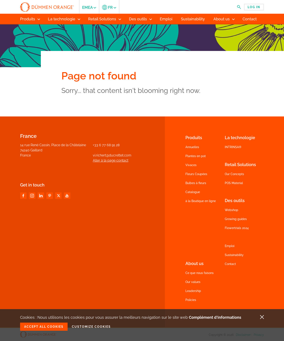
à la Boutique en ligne (200, 201)
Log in (254, 7)
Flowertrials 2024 (237, 228)
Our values (192, 282)
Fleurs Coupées (196, 174)
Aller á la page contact (110, 160)
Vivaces (191, 165)
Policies (190, 300)
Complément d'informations (215, 317)
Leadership (193, 291)
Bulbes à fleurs (195, 183)
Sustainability (234, 255)
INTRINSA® (233, 147)
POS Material (234, 183)
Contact (230, 264)
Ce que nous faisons (199, 273)
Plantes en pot (195, 156)
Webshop (231, 210)
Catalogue (192, 192)
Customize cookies (91, 326)
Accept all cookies (44, 326)
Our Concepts (234, 174)
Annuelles (192, 147)
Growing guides (236, 219)
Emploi (229, 246)
